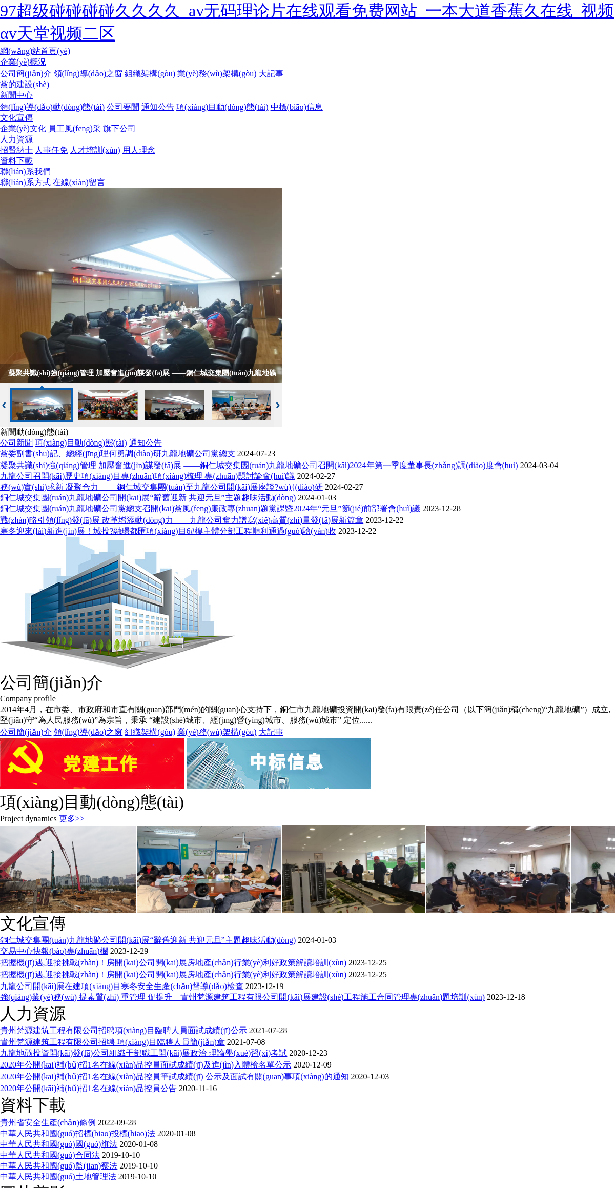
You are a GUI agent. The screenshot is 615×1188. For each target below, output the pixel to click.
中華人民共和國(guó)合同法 (50, 1155)
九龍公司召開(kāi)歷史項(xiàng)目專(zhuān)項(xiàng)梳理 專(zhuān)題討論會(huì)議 (147, 476)
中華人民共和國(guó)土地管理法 (58, 1176)
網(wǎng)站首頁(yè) (35, 51)
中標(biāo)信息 (297, 107)
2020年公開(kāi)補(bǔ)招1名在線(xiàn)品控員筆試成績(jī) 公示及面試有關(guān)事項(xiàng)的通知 (174, 1076)
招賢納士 (16, 150)
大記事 (271, 73)
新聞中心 (16, 95)
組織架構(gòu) (150, 73)
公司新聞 (16, 442)
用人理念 (138, 150)
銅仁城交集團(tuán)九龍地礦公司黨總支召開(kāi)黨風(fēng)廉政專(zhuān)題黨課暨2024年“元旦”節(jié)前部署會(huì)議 (210, 508)
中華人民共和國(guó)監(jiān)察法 (58, 1165)
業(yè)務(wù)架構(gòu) (217, 73)
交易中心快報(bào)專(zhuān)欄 (54, 951)
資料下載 (16, 160)
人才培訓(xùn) (95, 150)
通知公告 (157, 107)
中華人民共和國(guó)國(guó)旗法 (58, 1144)
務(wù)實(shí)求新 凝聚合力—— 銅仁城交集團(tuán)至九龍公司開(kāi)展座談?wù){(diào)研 (161, 486)
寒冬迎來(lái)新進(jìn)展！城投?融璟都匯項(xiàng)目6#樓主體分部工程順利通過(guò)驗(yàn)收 (168, 531)
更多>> (72, 818)
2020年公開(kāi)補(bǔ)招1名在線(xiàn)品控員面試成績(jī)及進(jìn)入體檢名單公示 (145, 1064)
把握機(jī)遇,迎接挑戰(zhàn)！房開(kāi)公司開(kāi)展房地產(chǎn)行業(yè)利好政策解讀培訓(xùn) (173, 962)
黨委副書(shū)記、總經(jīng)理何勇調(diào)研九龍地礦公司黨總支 (117, 453)
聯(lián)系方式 (25, 182)
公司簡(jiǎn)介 (26, 73)
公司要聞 (123, 107)
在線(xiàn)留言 (79, 182)
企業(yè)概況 (23, 61)
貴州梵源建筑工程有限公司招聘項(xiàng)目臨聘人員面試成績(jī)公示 (123, 1030)
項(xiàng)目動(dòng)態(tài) (222, 107)
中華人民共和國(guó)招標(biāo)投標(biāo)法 (77, 1133)
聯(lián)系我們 (25, 171)
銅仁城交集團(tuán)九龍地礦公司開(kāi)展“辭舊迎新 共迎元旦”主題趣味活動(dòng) (148, 497)
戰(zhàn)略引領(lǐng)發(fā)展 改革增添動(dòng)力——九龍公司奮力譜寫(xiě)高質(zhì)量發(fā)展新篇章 (181, 520)
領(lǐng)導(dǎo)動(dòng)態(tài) (52, 107)
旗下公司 (119, 128)
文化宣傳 (16, 117)
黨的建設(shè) (24, 84)
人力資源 (16, 139)
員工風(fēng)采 (74, 128)
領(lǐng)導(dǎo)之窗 (88, 73)
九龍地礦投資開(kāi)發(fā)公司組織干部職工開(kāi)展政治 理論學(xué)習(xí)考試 (143, 1053)
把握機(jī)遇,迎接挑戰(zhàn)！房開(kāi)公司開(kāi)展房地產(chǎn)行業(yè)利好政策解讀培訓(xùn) (173, 974)
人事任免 (51, 150)
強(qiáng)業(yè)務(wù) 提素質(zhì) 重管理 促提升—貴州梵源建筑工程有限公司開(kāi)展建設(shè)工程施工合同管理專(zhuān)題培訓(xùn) (242, 997)
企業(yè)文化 (23, 128)
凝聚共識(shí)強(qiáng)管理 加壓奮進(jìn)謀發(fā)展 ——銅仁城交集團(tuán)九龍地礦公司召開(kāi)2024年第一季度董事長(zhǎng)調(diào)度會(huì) (259, 465)
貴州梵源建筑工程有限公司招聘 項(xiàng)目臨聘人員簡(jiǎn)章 (112, 1042)
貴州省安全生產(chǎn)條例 (48, 1122)
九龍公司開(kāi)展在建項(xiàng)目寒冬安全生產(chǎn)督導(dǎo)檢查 (121, 986)
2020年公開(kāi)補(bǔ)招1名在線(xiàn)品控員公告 (88, 1088)
